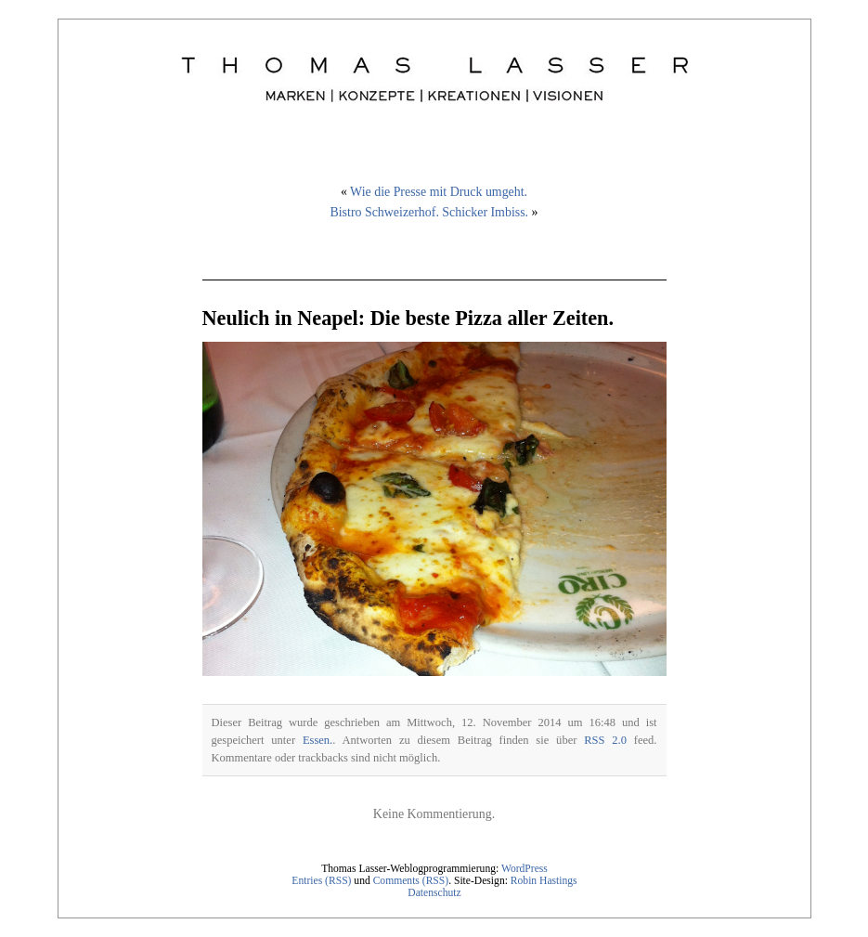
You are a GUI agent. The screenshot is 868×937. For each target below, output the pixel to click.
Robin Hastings (544, 881)
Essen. (317, 740)
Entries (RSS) (321, 881)
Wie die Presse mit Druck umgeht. (438, 192)
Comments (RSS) (411, 881)
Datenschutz (434, 893)
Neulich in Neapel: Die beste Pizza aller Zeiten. (408, 318)
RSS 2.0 (605, 740)
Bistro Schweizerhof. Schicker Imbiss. (429, 212)
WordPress (524, 869)
